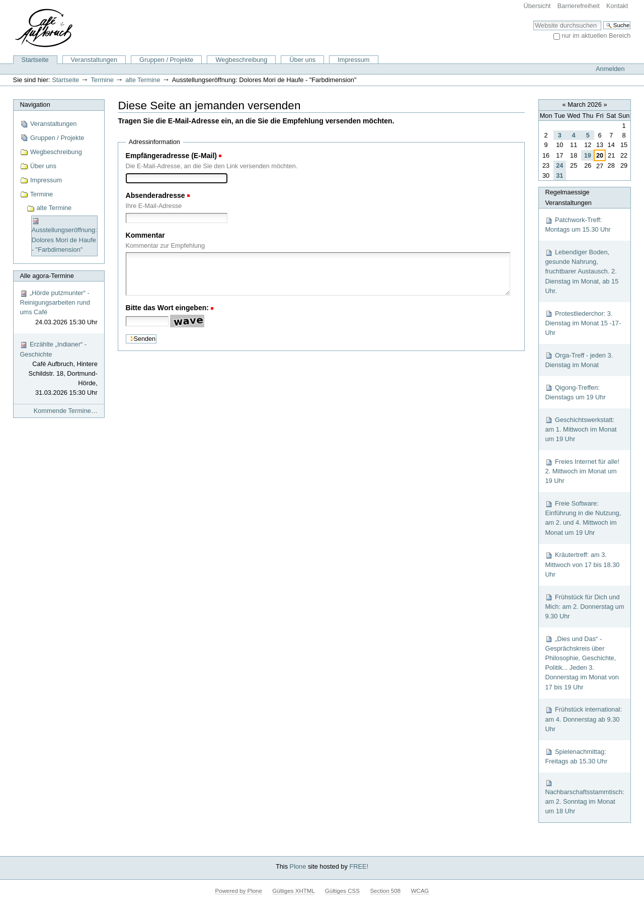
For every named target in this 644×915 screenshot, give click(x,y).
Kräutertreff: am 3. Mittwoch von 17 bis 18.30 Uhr (582, 564)
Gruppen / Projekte (166, 59)
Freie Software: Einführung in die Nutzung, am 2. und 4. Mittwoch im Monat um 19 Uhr (583, 518)
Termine (102, 80)
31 (559, 175)
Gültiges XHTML (293, 891)
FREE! (358, 866)
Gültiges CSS (342, 891)
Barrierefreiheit (578, 6)
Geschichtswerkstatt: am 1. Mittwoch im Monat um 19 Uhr (580, 429)
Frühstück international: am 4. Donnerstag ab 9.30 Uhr (583, 719)
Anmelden (610, 69)
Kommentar (145, 235)
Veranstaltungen (94, 59)
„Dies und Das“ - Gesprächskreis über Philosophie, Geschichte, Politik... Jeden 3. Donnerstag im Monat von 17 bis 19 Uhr (582, 663)
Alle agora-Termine (46, 275)
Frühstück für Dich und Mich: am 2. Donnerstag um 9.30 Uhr (584, 606)
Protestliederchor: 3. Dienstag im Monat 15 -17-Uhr (583, 323)
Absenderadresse (155, 195)
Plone (298, 866)
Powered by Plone (238, 891)
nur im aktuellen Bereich (595, 35)
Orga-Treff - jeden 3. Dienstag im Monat (579, 360)
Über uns (302, 59)
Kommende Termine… (66, 410)
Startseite (35, 59)
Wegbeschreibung (241, 59)
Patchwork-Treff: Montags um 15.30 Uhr (577, 224)
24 (559, 165)
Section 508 (385, 891)
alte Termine (142, 80)
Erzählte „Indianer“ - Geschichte (58, 368)
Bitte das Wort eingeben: (167, 308)
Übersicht (537, 6)
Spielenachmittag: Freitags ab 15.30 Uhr (576, 756)
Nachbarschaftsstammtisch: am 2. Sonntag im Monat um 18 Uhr (584, 797)
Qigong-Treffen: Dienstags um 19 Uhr (575, 392)
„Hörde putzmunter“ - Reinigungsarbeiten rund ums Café (58, 308)
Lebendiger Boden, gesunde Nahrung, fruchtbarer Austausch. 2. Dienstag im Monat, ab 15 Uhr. (581, 271)
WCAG (420, 891)
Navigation (35, 104)
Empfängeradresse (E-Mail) (171, 156)
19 (587, 155)
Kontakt (617, 6)
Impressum (353, 59)
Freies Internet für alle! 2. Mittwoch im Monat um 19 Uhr (582, 471)
